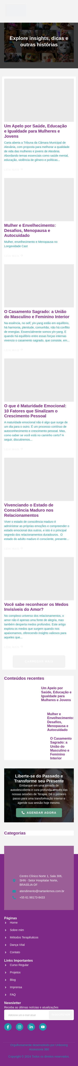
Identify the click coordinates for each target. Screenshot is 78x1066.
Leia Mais (13, 169)
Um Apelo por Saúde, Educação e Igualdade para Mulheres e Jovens (35, 131)
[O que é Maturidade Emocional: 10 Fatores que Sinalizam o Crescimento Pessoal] (39, 380)
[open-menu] (66, 10)
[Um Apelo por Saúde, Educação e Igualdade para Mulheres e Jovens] (39, 100)
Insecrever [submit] (60, 1014)
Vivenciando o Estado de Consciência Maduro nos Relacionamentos (28, 510)
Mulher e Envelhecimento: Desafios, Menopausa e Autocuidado (30, 230)
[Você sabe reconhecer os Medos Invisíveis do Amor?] (39, 578)
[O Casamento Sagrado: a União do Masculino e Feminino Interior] (39, 285)
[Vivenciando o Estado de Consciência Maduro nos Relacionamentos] (39, 479)
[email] (39, 1015)
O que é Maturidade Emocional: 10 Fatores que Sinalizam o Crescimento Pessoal (35, 411)
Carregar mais (39, 661)
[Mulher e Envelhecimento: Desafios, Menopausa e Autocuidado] (39, 199)
